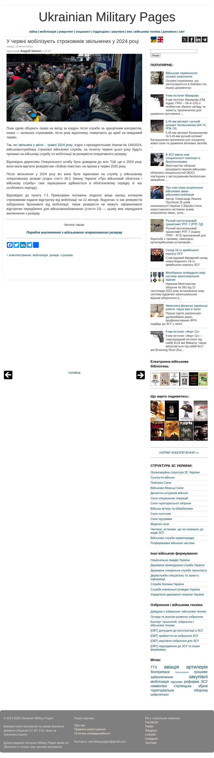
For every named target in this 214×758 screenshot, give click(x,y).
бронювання (182, 672)
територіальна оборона (179, 690)
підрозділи (101, 31)
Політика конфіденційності (92, 733)
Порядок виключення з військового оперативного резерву (74, 232)
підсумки (176, 681)
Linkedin (150, 734)
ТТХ (154, 667)
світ (182, 31)
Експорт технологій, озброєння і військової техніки (172, 623)
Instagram (151, 738)
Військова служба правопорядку (172, 538)
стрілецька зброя (191, 686)
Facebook (151, 722)
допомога (169, 31)
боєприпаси (160, 672)
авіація (171, 666)
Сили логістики (161, 513)
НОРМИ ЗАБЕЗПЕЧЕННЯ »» (179, 452)
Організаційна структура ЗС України (175, 472)
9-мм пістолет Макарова (182, 95)
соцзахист (83, 31)
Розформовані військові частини (173, 543)
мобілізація (48, 31)
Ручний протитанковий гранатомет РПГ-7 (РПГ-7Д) (184, 222)
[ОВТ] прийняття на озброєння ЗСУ (174, 635)
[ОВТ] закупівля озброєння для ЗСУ (175, 640)
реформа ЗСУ (196, 682)
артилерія (197, 666)
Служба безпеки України (167, 584)
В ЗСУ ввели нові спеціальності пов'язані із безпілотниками (183, 158)
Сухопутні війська (162, 477)
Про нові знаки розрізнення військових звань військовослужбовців (184, 191)
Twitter (149, 726)
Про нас (79, 725)
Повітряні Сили (161, 482)
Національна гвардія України (170, 560)
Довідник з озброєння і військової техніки (178, 611)
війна (33, 31)
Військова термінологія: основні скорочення (182, 74)
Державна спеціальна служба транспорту (179, 570)
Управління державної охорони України (177, 594)
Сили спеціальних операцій (169, 498)
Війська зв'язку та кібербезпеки (172, 508)
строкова (67, 255)
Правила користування (90, 729)
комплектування (20, 255)
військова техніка (147, 31)
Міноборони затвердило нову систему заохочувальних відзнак (185, 276)
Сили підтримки (161, 518)
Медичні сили (160, 524)
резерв (54, 255)
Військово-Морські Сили (167, 488)
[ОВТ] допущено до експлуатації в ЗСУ (177, 630)
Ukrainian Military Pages (107, 17)
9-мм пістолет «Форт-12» (182, 331)
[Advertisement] (74, 326)
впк (129, 31)
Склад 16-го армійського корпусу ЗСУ (182, 251)
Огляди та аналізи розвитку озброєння (177, 616)
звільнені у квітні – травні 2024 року (45, 145)
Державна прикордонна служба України (178, 565)
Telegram (151, 730)
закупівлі (118, 31)
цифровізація (160, 694)
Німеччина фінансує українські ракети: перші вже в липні (186, 307)
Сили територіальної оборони (171, 503)
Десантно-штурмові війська (169, 493)
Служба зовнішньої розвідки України (175, 589)
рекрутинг (66, 31)
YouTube (151, 742)
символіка (159, 686)
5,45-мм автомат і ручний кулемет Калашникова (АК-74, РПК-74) (186, 125)
